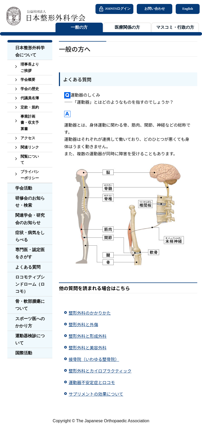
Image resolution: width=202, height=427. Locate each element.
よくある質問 (28, 267)
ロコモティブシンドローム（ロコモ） (30, 284)
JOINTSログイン (114, 9)
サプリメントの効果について (96, 394)
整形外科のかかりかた (90, 313)
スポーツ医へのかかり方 (30, 322)
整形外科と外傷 (83, 324)
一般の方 (79, 27)
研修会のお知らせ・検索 (30, 201)
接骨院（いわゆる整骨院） (94, 359)
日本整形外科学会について (30, 51)
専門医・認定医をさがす (30, 253)
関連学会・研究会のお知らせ (30, 219)
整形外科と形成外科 (88, 336)
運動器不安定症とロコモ (92, 382)
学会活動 (23, 188)
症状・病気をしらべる (30, 236)
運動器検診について (30, 339)
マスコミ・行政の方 (175, 27)
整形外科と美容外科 (88, 347)
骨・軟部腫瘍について (30, 305)
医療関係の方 (127, 27)
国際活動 (23, 353)
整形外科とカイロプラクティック (100, 371)
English (187, 9)
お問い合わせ (154, 9)
